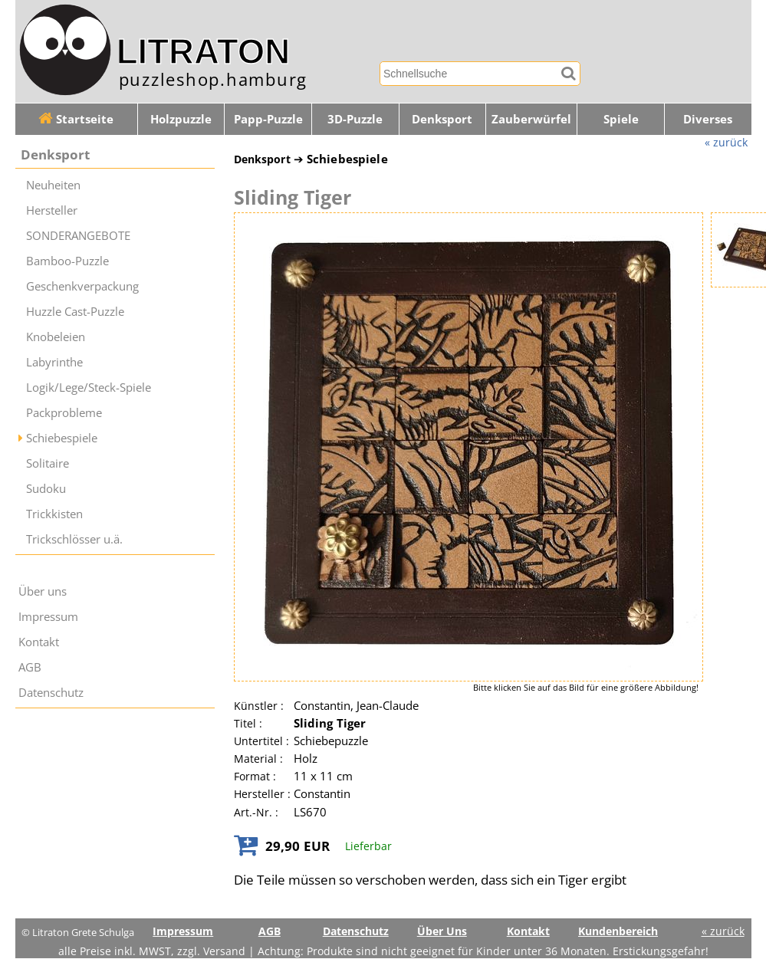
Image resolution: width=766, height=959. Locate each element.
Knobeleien (55, 337)
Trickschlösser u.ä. (74, 539)
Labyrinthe (54, 362)
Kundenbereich (618, 931)
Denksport (442, 119)
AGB (29, 667)
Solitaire (47, 463)
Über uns (42, 591)
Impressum (48, 617)
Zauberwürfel (531, 119)
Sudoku (46, 489)
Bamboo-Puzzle (67, 261)
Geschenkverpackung (82, 286)
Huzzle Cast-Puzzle (75, 312)
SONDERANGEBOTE (78, 236)
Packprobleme (64, 413)
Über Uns (442, 931)
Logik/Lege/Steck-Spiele (88, 387)
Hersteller (51, 210)
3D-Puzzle (355, 119)
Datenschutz (51, 693)
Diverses (707, 119)
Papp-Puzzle (268, 119)
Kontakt (38, 642)
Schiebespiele (61, 438)
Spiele (621, 119)
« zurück (726, 142)
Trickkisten (54, 514)
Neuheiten (53, 185)
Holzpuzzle (181, 119)
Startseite (75, 119)
